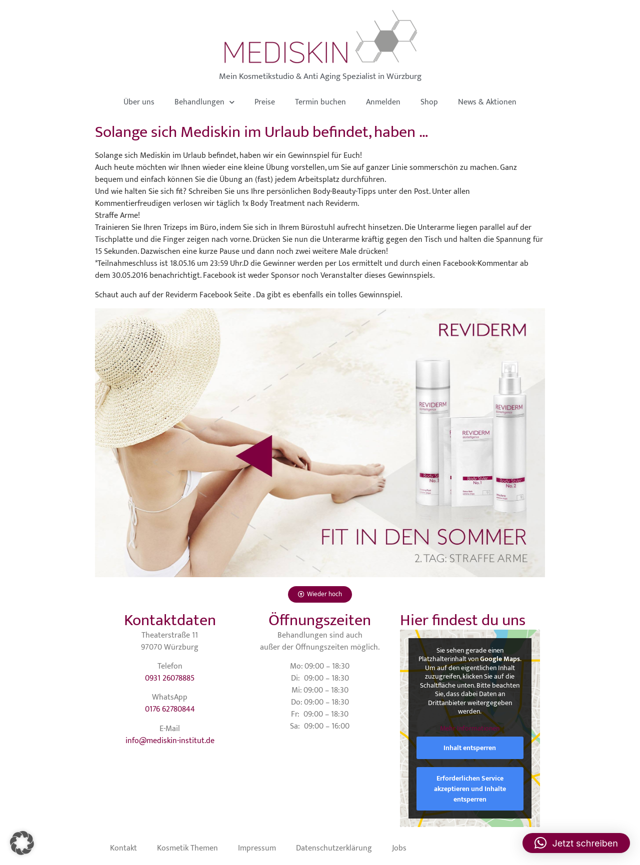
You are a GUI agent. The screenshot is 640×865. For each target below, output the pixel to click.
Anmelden (383, 102)
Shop (429, 102)
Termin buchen (320, 102)
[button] (22, 843)
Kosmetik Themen (187, 848)
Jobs (399, 848)
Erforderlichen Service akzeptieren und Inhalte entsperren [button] (470, 789)
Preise (264, 102)
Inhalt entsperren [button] (470, 748)
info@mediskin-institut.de (170, 741)
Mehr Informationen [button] (470, 728)
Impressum (257, 848)
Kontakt (123, 848)
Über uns (139, 102)
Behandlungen (204, 102)
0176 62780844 (170, 709)
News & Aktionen (487, 102)
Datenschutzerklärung (334, 848)
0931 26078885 (169, 678)
